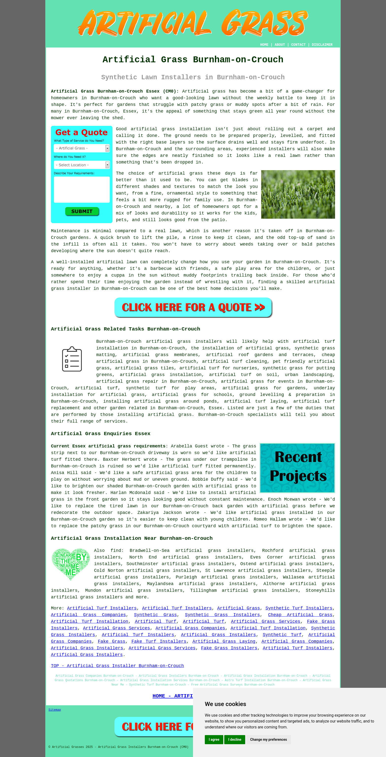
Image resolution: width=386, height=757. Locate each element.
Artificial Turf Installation (89, 621)
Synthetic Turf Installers (299, 608)
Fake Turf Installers (158, 641)
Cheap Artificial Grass (300, 614)
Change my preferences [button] (268, 739)
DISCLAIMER (322, 45)
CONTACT (298, 45)
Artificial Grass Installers (218, 634)
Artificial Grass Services (265, 621)
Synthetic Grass (155, 614)
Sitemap (54, 710)
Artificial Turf (155, 621)
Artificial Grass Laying (224, 641)
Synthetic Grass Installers (222, 614)
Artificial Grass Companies (88, 614)
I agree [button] (214, 739)
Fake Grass (111, 641)
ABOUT (280, 45)
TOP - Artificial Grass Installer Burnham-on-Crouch (117, 665)
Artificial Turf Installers (102, 608)
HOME (264, 45)
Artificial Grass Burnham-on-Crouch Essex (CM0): (115, 91)
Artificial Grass (238, 608)
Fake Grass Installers (229, 648)
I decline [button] (234, 739)
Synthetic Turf (282, 634)
